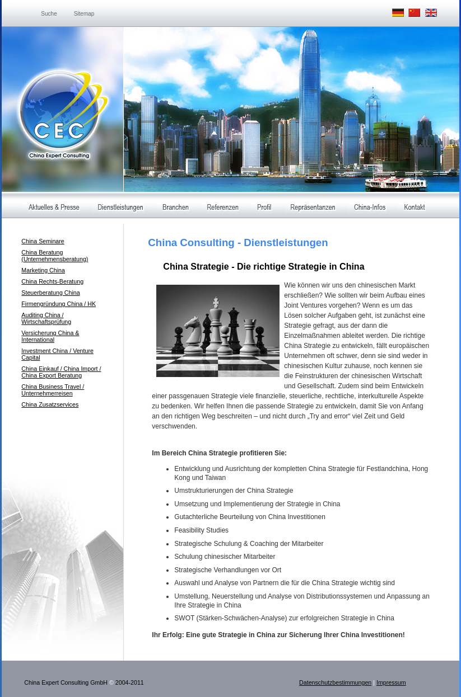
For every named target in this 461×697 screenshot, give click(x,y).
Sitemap (84, 14)
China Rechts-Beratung (52, 281)
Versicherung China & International (50, 336)
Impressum (391, 682)
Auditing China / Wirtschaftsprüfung (46, 318)
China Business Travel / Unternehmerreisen (52, 390)
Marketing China (43, 270)
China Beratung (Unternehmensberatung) (54, 255)
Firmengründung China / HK (58, 303)
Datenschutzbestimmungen (335, 682)
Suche (49, 14)
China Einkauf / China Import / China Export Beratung (61, 372)
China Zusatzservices (49, 404)
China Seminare (42, 241)
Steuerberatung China (50, 292)
